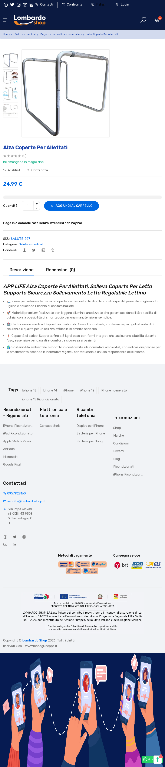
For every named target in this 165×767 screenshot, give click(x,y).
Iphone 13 (29, 390)
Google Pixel (12, 464)
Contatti (44, 4)
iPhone (68, 390)
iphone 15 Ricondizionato (40, 399)
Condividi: (10, 250)
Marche (118, 435)
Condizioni (121, 443)
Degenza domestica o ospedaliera (61, 34)
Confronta (72, 4)
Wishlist (11, 170)
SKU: (6, 239)
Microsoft (10, 457)
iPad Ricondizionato (18, 433)
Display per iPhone (90, 426)
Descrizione (21, 269)
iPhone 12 (87, 390)
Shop (117, 428)
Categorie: (10, 244)
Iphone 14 (50, 390)
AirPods (9, 449)
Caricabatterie (50, 426)
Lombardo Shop (34, 640)
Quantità (10, 206)
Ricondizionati (123, 466)
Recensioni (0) (60, 269)
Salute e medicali (25, 34)
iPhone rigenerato (114, 390)
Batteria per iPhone (90, 433)
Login (122, 4)
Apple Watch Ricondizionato (18, 441)
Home (6, 34)
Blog (116, 459)
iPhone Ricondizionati (18, 426)
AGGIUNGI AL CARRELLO (71, 206)
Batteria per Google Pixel (91, 441)
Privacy (118, 451)
